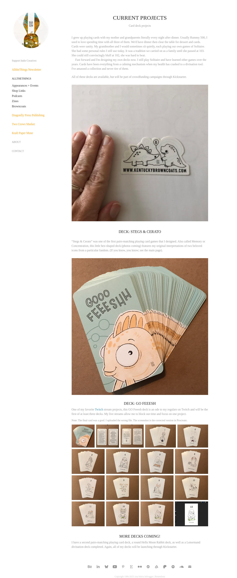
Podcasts (17, 95)
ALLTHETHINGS (21, 78)
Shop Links (18, 90)
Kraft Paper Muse (22, 133)
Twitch (99, 409)
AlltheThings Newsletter (26, 69)
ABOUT (16, 142)
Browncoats (19, 106)
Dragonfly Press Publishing (28, 115)
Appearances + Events (25, 85)
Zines (15, 101)
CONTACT (18, 151)
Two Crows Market (23, 124)
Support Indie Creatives (24, 60)
